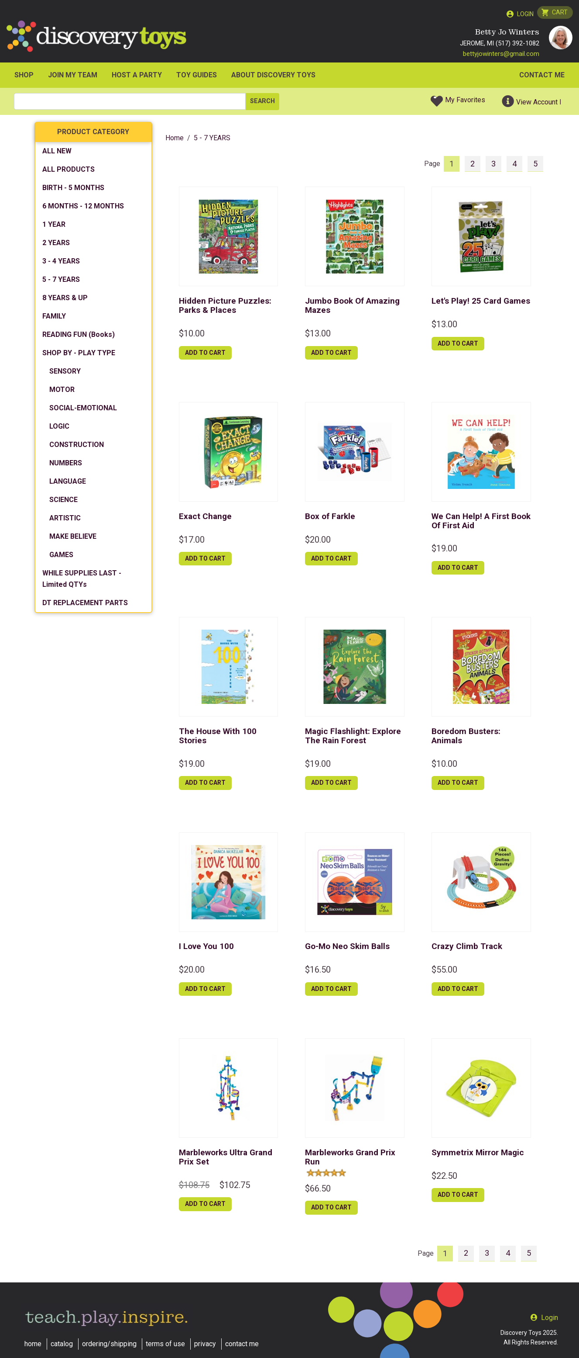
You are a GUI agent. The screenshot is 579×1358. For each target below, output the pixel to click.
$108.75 (194, 1186)
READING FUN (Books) (78, 337)
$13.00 (318, 335)
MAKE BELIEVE (72, 538)
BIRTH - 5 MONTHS (73, 190)
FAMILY (54, 318)
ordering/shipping (109, 1344)
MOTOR (62, 392)
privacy (205, 1344)
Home (174, 140)
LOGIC (59, 428)
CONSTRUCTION (76, 447)
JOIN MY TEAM (72, 77)
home (32, 1344)
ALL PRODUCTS (68, 171)
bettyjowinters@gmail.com (501, 55)
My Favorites (465, 102)
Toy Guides (196, 77)
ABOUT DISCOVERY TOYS (273, 77)
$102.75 (234, 1186)
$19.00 (444, 550)
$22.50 (444, 1177)
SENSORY (65, 373)
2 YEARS (56, 245)
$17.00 (192, 541)
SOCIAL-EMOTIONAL (83, 410)
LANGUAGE (67, 483)
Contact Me (542, 77)
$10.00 (192, 335)
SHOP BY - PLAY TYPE (78, 355)
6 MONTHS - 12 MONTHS (83, 208)
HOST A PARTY (137, 77)
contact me (242, 1344)
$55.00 (444, 972)
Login (523, 13)
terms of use (165, 1344)
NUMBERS (65, 465)
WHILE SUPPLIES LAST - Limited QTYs (81, 581)
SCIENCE (63, 502)
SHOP (24, 77)
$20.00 (318, 541)
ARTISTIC (65, 520)
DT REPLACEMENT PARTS (85, 605)
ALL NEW (57, 153)
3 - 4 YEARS (61, 263)
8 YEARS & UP (65, 300)
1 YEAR (53, 226)
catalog (62, 1344)
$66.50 (318, 1190)
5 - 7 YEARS (61, 281)
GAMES (61, 557)
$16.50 (318, 972)
